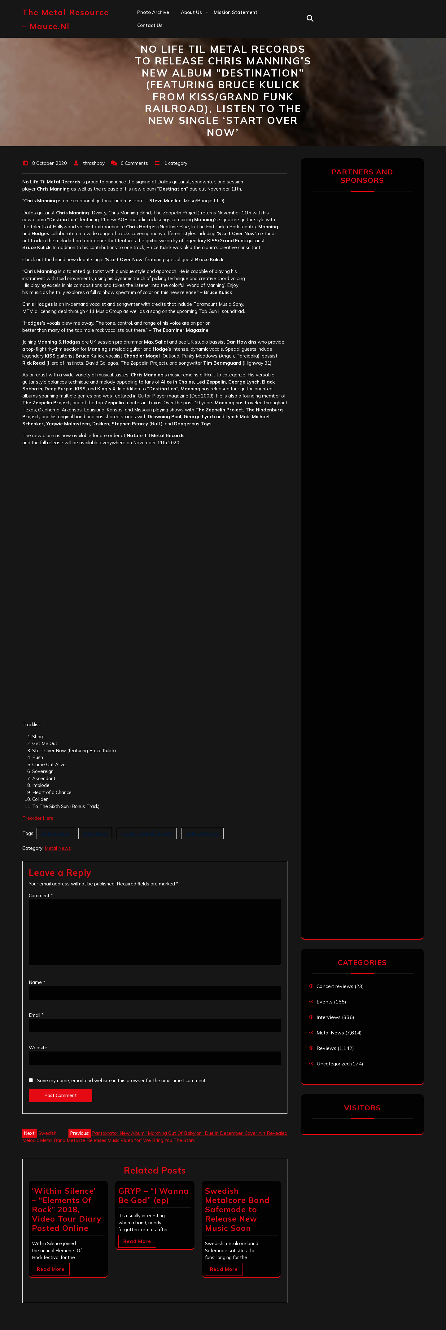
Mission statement (235, 12)
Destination (95, 833)
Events (325, 1002)
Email (36, 1015)
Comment (41, 895)
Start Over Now (202, 833)
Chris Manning (56, 833)
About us (191, 12)
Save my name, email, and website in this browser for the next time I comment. (122, 1080)
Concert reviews (335, 986)
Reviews (326, 1048)
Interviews (329, 1017)
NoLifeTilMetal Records (146, 833)
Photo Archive (153, 12)
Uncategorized (333, 1063)
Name (37, 982)
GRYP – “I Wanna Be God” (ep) (153, 1195)
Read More (51, 1269)
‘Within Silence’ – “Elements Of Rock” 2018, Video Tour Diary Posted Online (67, 1209)
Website (38, 1048)
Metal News (58, 848)
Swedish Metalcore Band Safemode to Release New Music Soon (237, 1209)
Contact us (150, 25)
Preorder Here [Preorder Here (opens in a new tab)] (38, 818)
